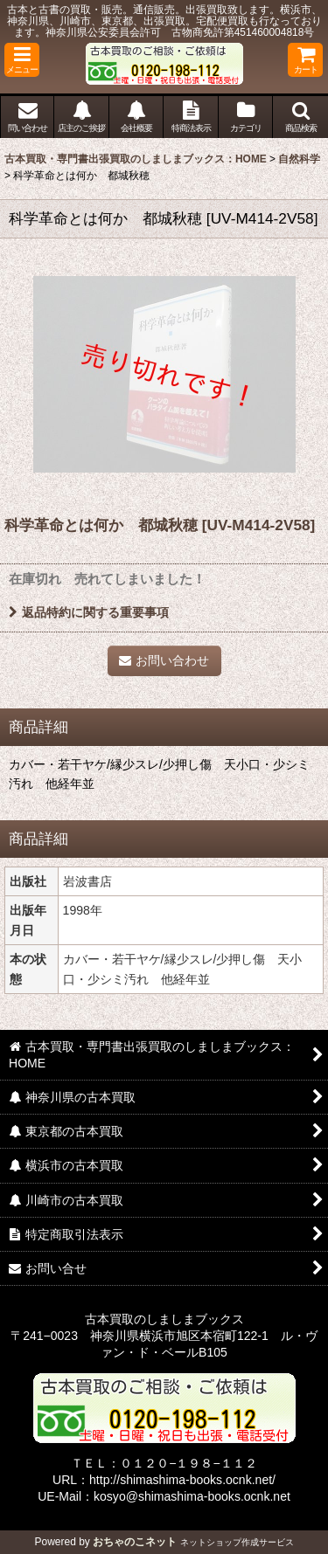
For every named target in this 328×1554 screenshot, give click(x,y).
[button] (21, 60)
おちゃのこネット (135, 1542)
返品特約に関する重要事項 (89, 612)
